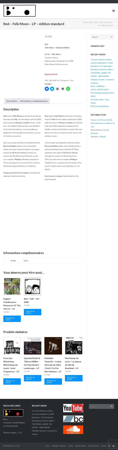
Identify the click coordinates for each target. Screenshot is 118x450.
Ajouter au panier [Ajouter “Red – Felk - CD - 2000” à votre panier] (30, 312)
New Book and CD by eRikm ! (102, 69)
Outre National (96, 123)
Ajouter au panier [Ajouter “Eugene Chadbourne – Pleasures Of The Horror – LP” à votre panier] (10, 319)
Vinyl (97, 22)
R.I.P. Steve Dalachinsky (100, 106)
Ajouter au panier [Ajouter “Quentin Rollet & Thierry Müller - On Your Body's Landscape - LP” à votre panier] (30, 378)
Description (12, 101)
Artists (71, 446)
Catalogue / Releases (59, 446)
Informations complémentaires (34, 101)
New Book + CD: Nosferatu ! (102, 66)
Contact (104, 446)
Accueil (85, 22)
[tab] (12, 101)
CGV (20, 433)
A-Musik (102, 136)
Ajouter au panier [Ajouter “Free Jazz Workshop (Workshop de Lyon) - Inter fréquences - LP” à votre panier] (10, 381)
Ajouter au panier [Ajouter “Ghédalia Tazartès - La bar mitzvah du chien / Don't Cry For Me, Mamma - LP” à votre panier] (51, 381)
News (47, 446)
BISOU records (14, 446)
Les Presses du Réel (104, 120)
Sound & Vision (93, 446)
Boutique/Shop (80, 446)
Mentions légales (9, 433)
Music (91, 22)
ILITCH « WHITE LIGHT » (100, 90)
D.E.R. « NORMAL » (98, 86)
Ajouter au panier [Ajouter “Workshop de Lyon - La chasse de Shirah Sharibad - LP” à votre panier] (71, 378)
